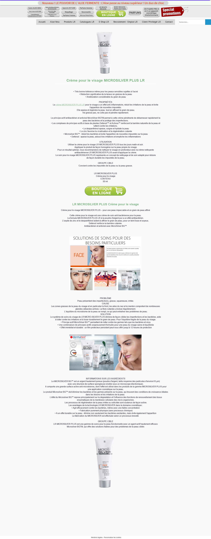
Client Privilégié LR (151, 21)
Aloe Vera (54, 21)
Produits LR (69, 21)
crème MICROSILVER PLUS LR (70, 105)
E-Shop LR (104, 21)
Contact (169, 21)
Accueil (42, 21)
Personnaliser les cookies (112, 537)
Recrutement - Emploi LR (125, 21)
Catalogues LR (87, 21)
